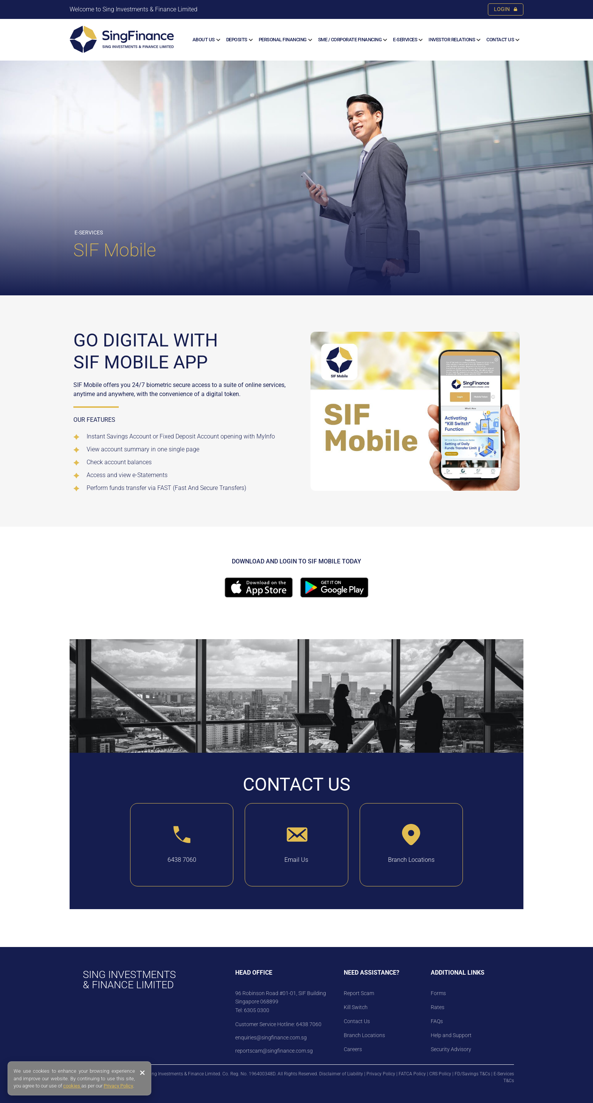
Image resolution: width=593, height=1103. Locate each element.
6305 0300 (256, 1010)
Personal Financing (283, 39)
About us (203, 39)
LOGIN (505, 9)
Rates (437, 1007)
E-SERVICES (405, 39)
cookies (72, 1086)
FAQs (437, 1021)
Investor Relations (451, 39)
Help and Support (451, 1035)
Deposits (236, 39)
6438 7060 (308, 1024)
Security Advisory (451, 1049)
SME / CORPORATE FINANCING (350, 39)
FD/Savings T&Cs (472, 1073)
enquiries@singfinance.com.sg (271, 1037)
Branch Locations (364, 1035)
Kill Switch (356, 1007)
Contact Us (500, 39)
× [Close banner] (142, 1072)
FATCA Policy (412, 1073)
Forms (438, 993)
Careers (353, 1049)
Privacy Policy (380, 1073)
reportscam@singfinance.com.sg (274, 1051)
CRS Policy (440, 1073)
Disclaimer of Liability (341, 1073)
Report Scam (359, 993)
